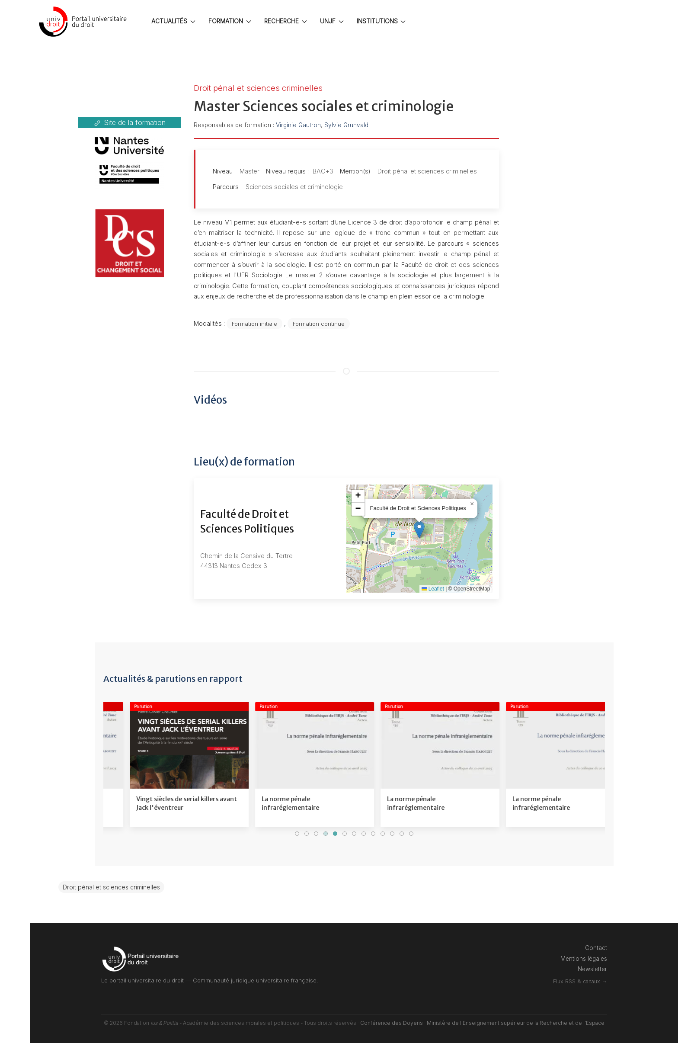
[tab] (297, 833)
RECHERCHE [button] (285, 21)
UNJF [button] (332, 21)
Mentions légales (583, 958)
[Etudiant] (13, 450)
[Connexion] (13, 397)
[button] (419, 530)
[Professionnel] (13, 552)
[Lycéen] (13, 497)
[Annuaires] (13, 611)
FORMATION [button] (229, 21)
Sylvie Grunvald (346, 125)
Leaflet (433, 589)
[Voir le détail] (162, 764)
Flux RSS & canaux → (580, 981)
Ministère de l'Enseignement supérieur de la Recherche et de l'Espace (515, 1023)
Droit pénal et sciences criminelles (111, 887)
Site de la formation (129, 123)
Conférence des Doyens (391, 1023)
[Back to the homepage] (84, 21)
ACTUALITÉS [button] (173, 21)
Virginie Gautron (298, 125)
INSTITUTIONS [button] (381, 21)
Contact (596, 947)
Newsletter (592, 969)
